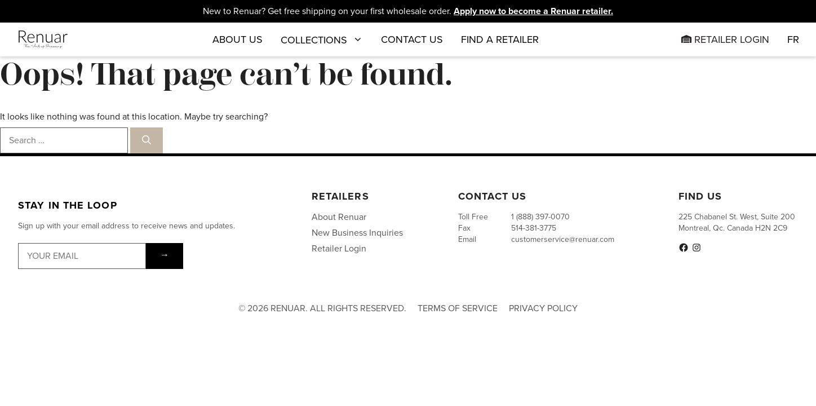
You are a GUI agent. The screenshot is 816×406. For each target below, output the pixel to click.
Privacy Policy (543, 308)
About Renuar (339, 216)
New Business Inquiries (357, 232)
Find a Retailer (500, 39)
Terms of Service (458, 308)
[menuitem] (793, 39)
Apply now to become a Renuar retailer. (533, 11)
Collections (322, 39)
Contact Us (412, 39)
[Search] (146, 140)
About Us (237, 39)
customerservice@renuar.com (562, 239)
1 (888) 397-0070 (540, 217)
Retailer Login (725, 39)
